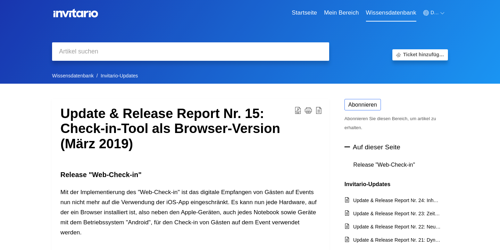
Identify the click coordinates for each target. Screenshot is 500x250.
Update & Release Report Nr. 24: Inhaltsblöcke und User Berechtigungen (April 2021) (397, 200)
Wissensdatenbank (73, 75)
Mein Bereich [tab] (341, 12)
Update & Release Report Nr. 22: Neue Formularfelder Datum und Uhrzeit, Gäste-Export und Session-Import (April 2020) (397, 227)
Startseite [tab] (304, 12)
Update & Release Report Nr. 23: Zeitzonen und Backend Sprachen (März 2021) (397, 213)
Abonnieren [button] (362, 105)
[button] (434, 13)
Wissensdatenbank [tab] (391, 12)
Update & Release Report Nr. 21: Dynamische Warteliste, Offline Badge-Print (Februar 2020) (397, 240)
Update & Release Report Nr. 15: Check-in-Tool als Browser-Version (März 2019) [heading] (170, 128)
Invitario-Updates (119, 75)
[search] (190, 51)
